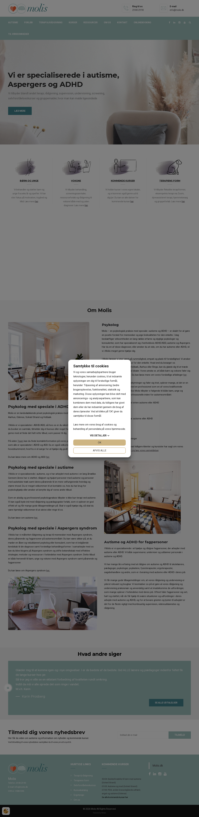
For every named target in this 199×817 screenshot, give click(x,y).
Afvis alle (99, 450)
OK (99, 442)
